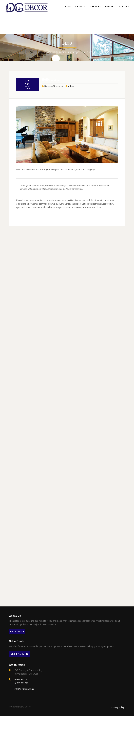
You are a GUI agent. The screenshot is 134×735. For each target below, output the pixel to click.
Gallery (110, 6)
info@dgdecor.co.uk (24, 689)
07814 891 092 (21, 679)
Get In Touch (17, 631)
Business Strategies (53, 100)
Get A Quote (19, 654)
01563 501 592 (21, 683)
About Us (80, 6)
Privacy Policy (117, 707)
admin (71, 100)
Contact (124, 6)
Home (68, 6)
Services (95, 6)
